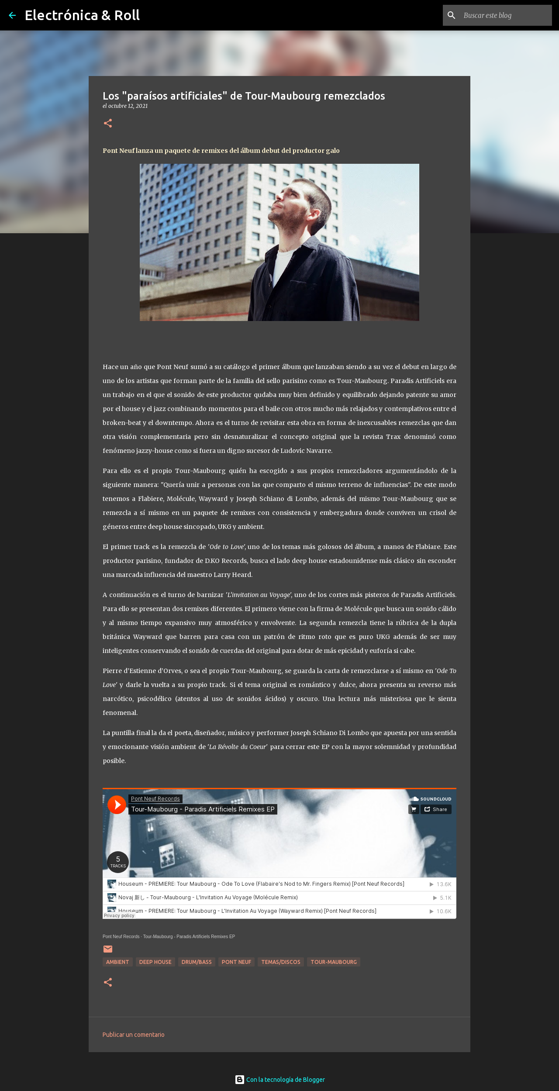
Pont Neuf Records (121, 936)
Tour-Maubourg (334, 962)
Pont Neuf (236, 962)
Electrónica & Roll (82, 15)
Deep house (155, 962)
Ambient (117, 962)
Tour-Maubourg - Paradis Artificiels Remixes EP (189, 936)
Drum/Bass (197, 962)
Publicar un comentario (134, 1034)
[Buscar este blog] (506, 15)
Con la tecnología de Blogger (280, 1079)
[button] (108, 124)
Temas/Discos (280, 962)
